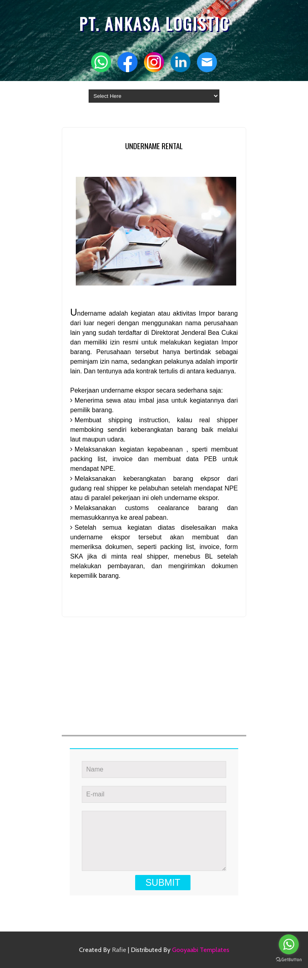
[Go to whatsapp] (289, 944)
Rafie (119, 950)
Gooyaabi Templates (200, 950)
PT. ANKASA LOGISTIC (154, 24)
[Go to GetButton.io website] (289, 959)
